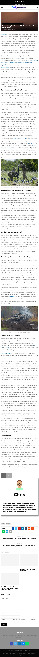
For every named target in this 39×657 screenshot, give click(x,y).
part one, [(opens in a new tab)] (12, 296)
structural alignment (7, 67)
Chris (4, 29)
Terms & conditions (13, 653)
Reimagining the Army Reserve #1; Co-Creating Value (19, 538)
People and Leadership (19, 23)
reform (3, 523)
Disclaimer (19, 655)
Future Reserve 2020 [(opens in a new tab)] (20, 139)
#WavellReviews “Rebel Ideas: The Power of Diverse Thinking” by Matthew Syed (10, 588)
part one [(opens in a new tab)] (30, 143)
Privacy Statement (22, 653)
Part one (3, 34)
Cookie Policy (5, 653)
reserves (8, 523)
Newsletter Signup (19, 4)
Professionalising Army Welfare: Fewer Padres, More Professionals (28, 569)
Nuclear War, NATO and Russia (9, 568)
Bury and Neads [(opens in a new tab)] (5, 353)
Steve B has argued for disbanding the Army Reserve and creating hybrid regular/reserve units (19, 63)
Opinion (12, 23)
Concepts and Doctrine (6, 23)
